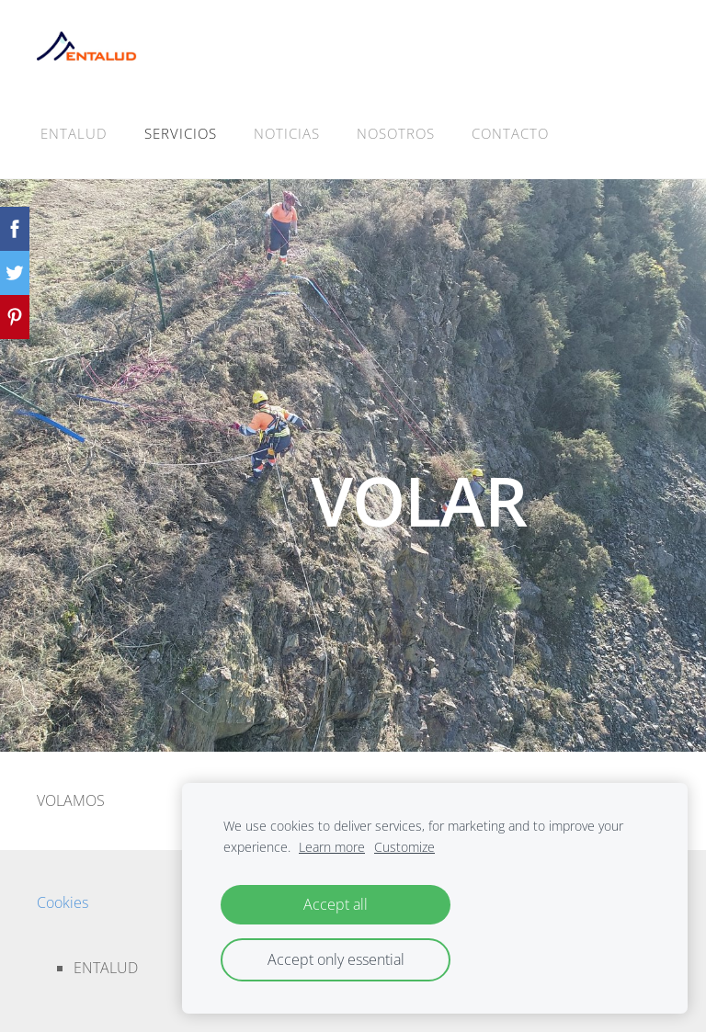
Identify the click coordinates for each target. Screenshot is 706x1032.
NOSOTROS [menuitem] (396, 133)
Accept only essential (336, 959)
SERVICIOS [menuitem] (180, 133)
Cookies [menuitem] (62, 902)
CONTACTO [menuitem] (510, 133)
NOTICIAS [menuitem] (287, 133)
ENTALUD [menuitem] (74, 133)
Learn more (332, 847)
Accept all (335, 904)
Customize (404, 847)
